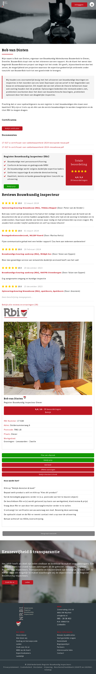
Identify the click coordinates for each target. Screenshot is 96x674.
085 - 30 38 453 (64, 619)
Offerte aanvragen (48, 470)
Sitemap (48, 670)
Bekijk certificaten (14, 128)
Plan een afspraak (48, 455)
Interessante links (65, 651)
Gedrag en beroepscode (27, 642)
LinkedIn (61, 625)
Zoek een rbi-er (23, 648)
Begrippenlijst (63, 645)
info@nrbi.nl (62, 616)
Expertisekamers (23, 654)
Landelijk (20, 657)
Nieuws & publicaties (66, 636)
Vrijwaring (48, 668)
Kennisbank (62, 642)
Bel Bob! (48, 465)
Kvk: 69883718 (63, 622)
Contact (60, 654)
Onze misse (21, 636)
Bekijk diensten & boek (48, 475)
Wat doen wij (21, 639)
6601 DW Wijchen (64, 613)
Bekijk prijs (12, 186)
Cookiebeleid (26, 668)
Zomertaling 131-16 (65, 610)
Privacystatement (11, 668)
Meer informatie (64, 633)
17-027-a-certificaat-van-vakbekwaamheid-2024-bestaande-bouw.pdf (35, 143)
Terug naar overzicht (48, 534)
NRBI (59, 607)
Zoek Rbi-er (11, 583)
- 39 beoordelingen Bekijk (48, 411)
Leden (30, 583)
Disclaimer (38, 668)
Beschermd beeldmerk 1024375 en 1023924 (73, 668)
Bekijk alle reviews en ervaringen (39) (20, 305)
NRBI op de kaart (23, 651)
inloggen (78, 4)
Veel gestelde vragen (66, 639)
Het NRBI (20, 633)
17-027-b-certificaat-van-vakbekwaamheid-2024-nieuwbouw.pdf (33, 147)
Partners (60, 648)
